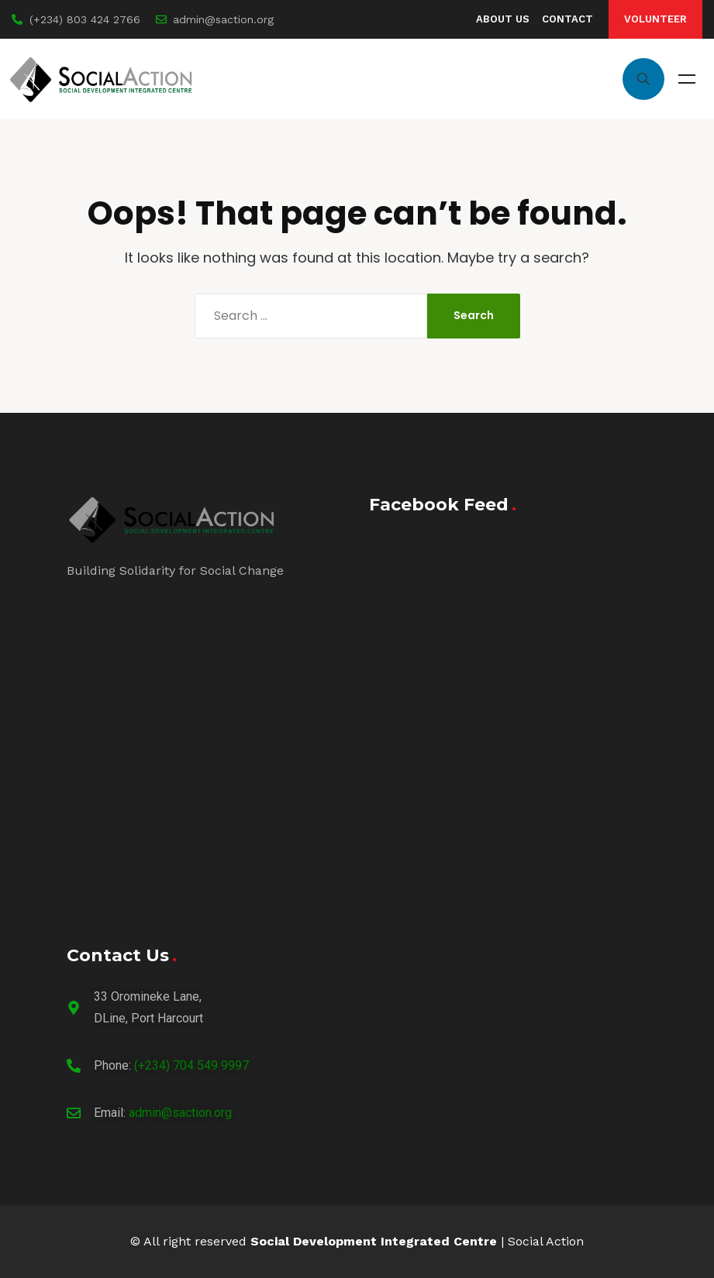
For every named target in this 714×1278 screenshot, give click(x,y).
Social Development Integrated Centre (373, 1241)
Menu (686, 79)
